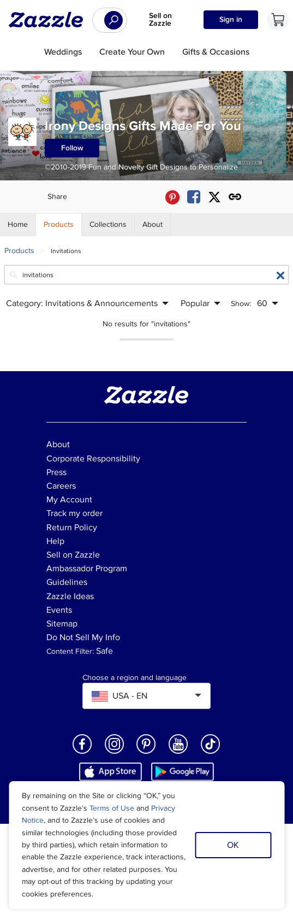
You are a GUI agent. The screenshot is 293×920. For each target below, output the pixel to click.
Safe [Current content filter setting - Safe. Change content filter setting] (104, 651)
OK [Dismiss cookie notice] (233, 845)
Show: (241, 303)
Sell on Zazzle (160, 19)
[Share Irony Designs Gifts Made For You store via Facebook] (193, 197)
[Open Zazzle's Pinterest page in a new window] (146, 753)
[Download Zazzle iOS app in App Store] (110, 771)
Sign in (230, 19)
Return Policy (71, 527)
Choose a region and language (134, 677)
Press (56, 472)
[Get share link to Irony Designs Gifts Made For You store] (235, 197)
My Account (69, 499)
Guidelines (66, 582)
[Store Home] (18, 224)
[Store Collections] (108, 224)
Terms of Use (111, 808)
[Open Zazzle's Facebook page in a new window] (82, 753)
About (58, 444)
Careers (61, 485)
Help (55, 541)
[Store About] (153, 224)
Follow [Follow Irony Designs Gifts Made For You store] (72, 148)
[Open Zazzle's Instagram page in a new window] (114, 753)
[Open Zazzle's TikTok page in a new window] (210, 753)
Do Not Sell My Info (83, 637)
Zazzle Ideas (70, 596)
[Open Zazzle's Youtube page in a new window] (178, 753)
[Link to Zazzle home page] (50, 19)
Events (59, 610)
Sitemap (61, 623)
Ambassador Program (86, 568)
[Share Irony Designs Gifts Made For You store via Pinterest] (172, 197)
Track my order (74, 513)
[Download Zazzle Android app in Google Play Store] (182, 771)
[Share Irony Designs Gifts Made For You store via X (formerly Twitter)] (214, 197)
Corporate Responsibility (93, 458)
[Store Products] (59, 224)
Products (19, 250)
